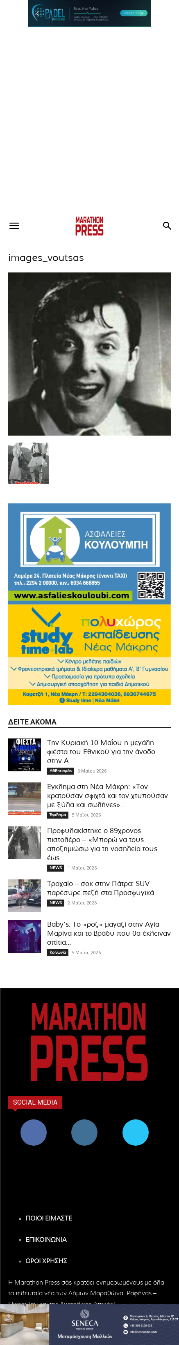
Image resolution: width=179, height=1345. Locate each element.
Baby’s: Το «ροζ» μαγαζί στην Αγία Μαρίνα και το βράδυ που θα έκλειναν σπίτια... (109, 933)
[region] (89, 13)
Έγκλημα (58, 815)
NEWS (56, 868)
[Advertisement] (89, 121)
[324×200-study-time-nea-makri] (89, 654)
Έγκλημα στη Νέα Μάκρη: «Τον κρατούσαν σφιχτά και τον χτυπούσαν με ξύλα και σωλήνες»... (107, 795)
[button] (89, 13)
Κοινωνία (58, 952)
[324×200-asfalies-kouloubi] (89, 553)
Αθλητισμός (61, 771)
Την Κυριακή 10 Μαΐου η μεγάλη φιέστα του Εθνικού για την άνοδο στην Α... (101, 751)
